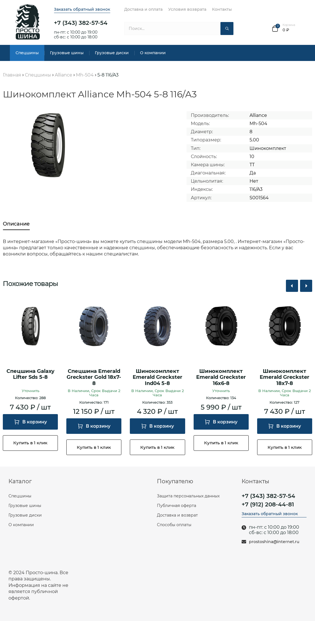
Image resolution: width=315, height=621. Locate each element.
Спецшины (27, 52)
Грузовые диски (112, 52)
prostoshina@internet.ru (274, 541)
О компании (153, 52)
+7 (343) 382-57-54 (81, 23)
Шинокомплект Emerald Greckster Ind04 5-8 (157, 377)
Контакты (222, 9)
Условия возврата (187, 9)
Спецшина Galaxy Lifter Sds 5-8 (30, 374)
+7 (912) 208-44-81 (268, 504)
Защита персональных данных (188, 495)
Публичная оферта (176, 505)
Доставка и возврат (177, 515)
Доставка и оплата (143, 9)
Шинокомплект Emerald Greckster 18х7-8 (284, 377)
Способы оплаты (174, 524)
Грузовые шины (67, 52)
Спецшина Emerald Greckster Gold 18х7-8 (94, 377)
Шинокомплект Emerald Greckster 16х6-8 (221, 377)
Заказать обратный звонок (82, 9)
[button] (292, 286)
